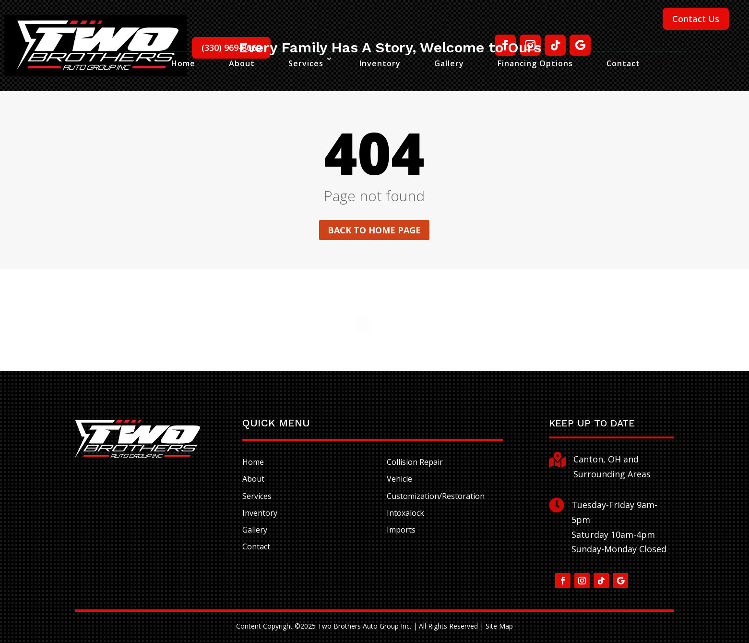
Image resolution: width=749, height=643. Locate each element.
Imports (401, 529)
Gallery (449, 63)
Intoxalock (405, 513)
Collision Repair (415, 462)
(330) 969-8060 (231, 47)
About (242, 63)
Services (305, 63)
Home (183, 63)
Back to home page (374, 230)
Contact (623, 63)
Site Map (499, 626)
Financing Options (535, 63)
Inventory (380, 63)
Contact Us (695, 18)
